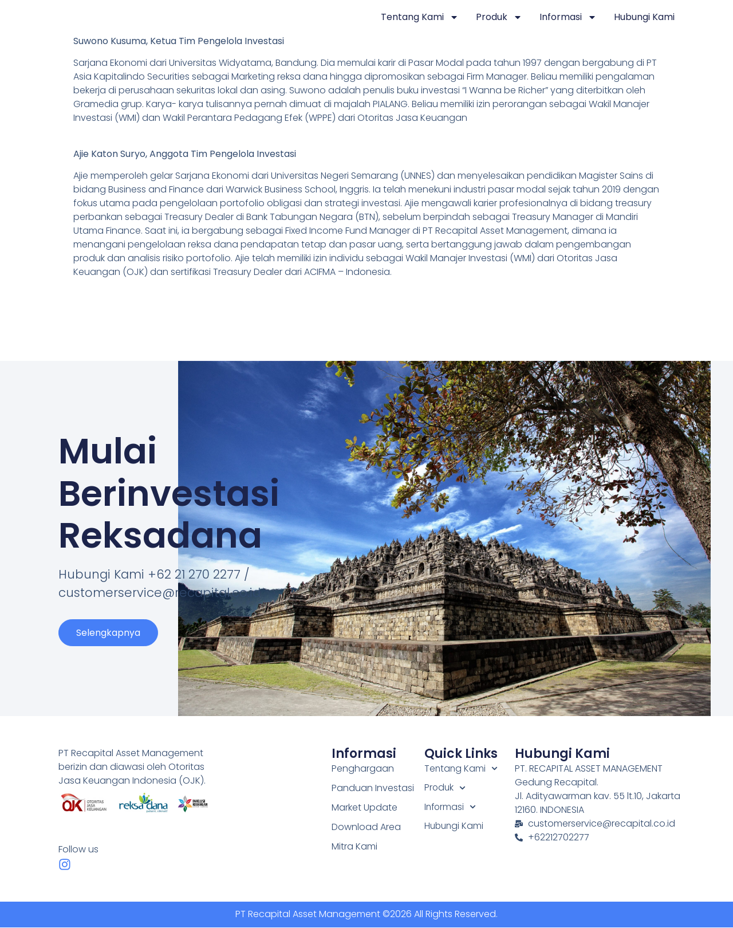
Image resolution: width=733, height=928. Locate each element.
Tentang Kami (420, 17)
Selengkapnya (108, 636)
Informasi (568, 17)
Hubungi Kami (644, 16)
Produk (499, 17)
